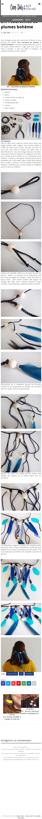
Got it (28, 20)
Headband (29, 674)
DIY (21, 674)
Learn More (17, 20)
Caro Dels (6, 33)
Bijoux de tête (12, 674)
